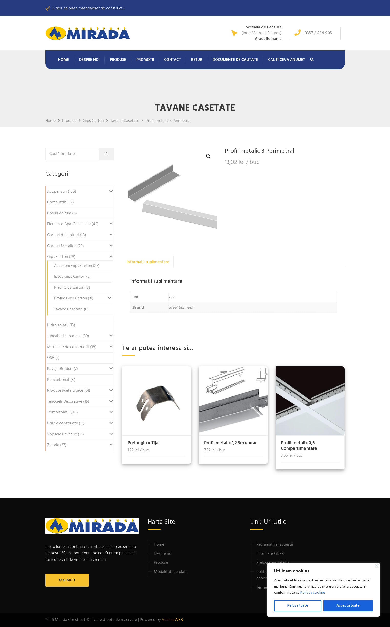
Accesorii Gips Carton (73, 266)
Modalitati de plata (171, 572)
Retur (196, 60)
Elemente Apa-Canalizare (69, 224)
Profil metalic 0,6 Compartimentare (299, 445)
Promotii (145, 60)
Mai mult (67, 580)
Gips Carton (57, 257)
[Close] (376, 565)
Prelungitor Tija (143, 443)
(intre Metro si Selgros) (261, 33)
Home (63, 60)
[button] (208, 156)
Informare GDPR (270, 553)
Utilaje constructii (62, 423)
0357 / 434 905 (318, 33)
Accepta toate (348, 606)
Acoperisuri (57, 191)
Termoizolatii (58, 412)
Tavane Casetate (68, 309)
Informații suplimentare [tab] (148, 262)
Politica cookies (312, 593)
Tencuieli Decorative (64, 401)
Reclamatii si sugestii (274, 544)
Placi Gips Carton (69, 287)
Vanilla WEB (172, 619)
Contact (172, 60)
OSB (50, 357)
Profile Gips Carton (70, 298)
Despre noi (89, 60)
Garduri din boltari (63, 235)
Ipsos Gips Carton (69, 276)
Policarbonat (58, 380)
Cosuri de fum (59, 213)
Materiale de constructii (68, 347)
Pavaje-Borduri (59, 368)
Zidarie (53, 445)
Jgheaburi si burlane (64, 336)
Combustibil (57, 202)
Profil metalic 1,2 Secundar (230, 443)
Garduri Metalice (61, 246)
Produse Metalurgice (65, 390)
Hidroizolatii (57, 325)
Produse (118, 60)
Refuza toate (297, 606)
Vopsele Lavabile (62, 434)
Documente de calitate (235, 60)
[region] (323, 590)
